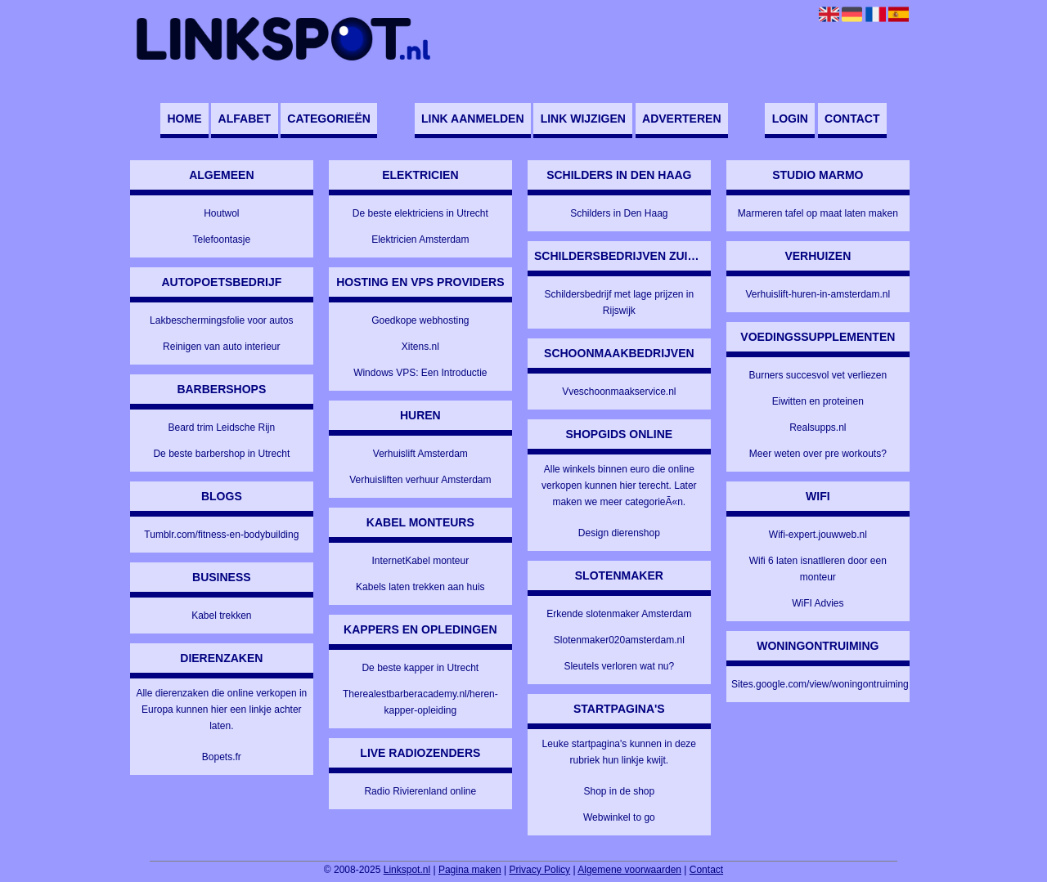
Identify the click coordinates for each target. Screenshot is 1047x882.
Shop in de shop (618, 791)
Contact (852, 118)
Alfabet (245, 118)
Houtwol (221, 213)
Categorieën (329, 118)
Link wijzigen (583, 118)
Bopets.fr (221, 757)
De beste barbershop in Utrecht (221, 453)
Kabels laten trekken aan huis (420, 587)
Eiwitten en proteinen (818, 401)
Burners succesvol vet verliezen (817, 375)
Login (790, 118)
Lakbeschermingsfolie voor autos (221, 320)
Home (184, 118)
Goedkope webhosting (420, 320)
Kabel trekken (221, 615)
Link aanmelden (472, 118)
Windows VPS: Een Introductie (420, 372)
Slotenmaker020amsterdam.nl (619, 640)
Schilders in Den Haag (618, 213)
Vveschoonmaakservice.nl (619, 391)
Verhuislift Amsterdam (420, 453)
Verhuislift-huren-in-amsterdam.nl (817, 294)
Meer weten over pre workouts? (818, 453)
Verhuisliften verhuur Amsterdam (420, 480)
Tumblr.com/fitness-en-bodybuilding (221, 534)
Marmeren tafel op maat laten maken (818, 213)
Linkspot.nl (407, 869)
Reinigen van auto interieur (221, 346)
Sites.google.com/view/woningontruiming (820, 684)
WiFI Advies (817, 603)
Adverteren (681, 118)
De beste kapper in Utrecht (420, 668)
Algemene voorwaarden (629, 869)
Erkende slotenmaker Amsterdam (618, 614)
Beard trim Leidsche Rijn (221, 427)
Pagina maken (469, 869)
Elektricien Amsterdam (420, 239)
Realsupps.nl (817, 427)
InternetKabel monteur (420, 560)
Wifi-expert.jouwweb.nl (818, 534)
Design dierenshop (619, 533)
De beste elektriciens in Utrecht (420, 213)
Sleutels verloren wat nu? (619, 666)
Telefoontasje (221, 239)
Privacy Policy (539, 869)
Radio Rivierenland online (420, 791)
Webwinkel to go (619, 817)
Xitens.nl (420, 346)
